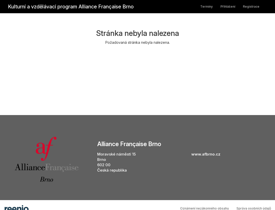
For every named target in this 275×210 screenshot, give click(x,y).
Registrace (251, 6)
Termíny (206, 6)
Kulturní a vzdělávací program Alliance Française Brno (71, 7)
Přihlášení (227, 6)
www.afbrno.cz (205, 154)
